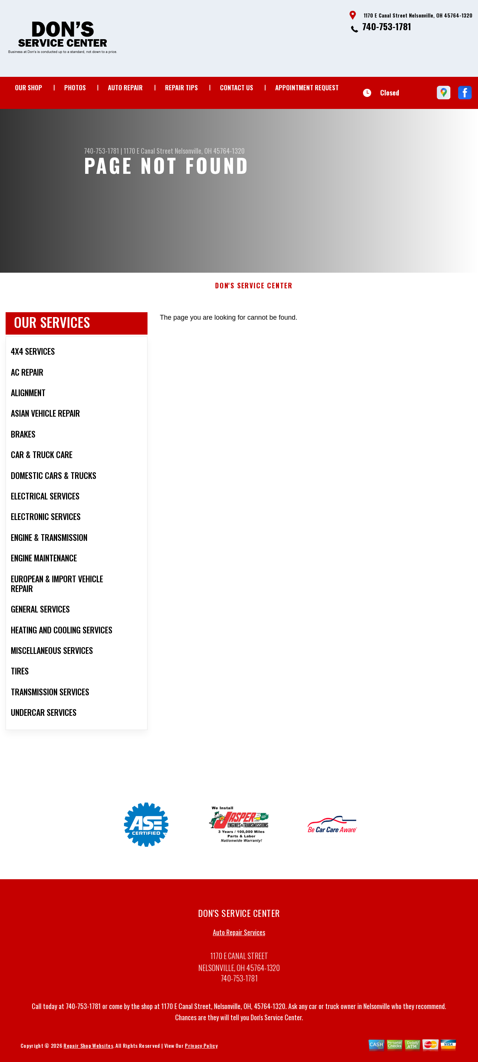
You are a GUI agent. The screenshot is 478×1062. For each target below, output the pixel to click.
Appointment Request (307, 87)
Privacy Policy (201, 1049)
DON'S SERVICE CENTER (254, 289)
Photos (75, 87)
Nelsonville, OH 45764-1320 (210, 151)
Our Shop (28, 87)
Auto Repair (125, 87)
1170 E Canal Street (148, 151)
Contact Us (236, 87)
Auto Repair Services (239, 936)
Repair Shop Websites (88, 1049)
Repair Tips (181, 87)
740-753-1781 (386, 26)
